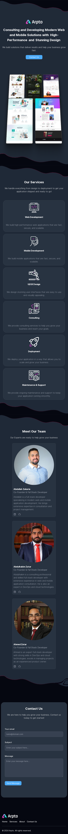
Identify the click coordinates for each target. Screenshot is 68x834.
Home (4, 821)
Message (9, 756)
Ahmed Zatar (20, 644)
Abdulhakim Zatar (22, 566)
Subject (8, 742)
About (22, 821)
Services (13, 821)
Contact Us (32, 821)
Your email (9, 729)
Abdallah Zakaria (22, 489)
